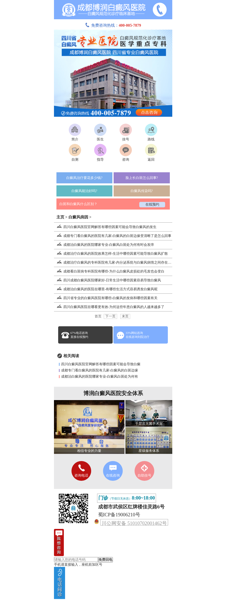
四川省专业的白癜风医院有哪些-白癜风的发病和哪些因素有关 (106, 298)
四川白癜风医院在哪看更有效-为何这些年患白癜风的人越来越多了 (109, 307)
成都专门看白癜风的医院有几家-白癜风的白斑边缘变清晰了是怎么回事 (113, 236)
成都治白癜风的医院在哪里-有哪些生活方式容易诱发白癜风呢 (106, 289)
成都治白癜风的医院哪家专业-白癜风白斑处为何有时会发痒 (104, 245)
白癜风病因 (78, 217)
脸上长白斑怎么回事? (141, 178)
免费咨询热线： (113, 25)
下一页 (110, 316)
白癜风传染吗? (142, 191)
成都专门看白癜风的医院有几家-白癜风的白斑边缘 (99, 370)
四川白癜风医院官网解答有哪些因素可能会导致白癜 (100, 364)
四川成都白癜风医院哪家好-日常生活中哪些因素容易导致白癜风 (107, 280)
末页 (125, 316)
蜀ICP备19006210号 (119, 514)
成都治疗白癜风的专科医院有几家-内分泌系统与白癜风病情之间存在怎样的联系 (119, 262)
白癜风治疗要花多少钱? (84, 178)
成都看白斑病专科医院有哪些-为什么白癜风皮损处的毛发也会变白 (109, 271)
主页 (60, 217)
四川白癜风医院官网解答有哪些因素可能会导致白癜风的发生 (105, 227)
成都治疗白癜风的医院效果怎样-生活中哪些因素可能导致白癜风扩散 (111, 253)
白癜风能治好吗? (84, 191)
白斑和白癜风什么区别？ (78, 204)
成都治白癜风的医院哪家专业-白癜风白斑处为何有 (99, 376)
